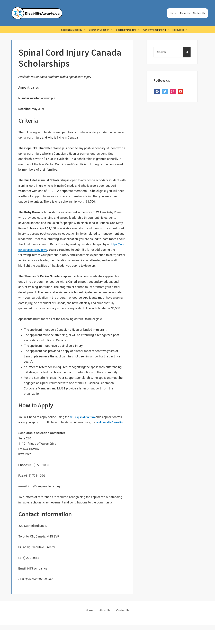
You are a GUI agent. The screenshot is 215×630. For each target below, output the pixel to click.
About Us (185, 13)
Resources (180, 29)
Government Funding (156, 29)
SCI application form (84, 417)
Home (173, 13)
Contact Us (199, 13)
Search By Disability (73, 29)
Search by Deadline (128, 29)
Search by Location (101, 29)
